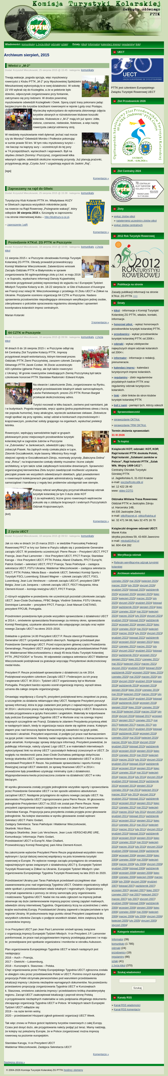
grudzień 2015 (120, 746)
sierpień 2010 (144, 838)
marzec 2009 (126, 864)
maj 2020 (134, 676)
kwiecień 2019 (132, 694)
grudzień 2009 (120, 851)
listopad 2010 (136, 833)
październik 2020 (121, 672)
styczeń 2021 (119, 668)
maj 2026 (134, 581)
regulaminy (128, 44)
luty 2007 (133, 899)
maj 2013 (134, 790)
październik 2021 (128, 655)
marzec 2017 (143, 724)
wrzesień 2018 (148, 702)
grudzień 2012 (120, 798)
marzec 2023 (126, 633)
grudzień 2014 (120, 763)
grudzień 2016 (143, 729)
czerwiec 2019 (150, 690)
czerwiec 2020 (120, 676)
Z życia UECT (18, 531)
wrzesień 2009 (127, 855)
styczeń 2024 (154, 615)
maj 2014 (142, 772)
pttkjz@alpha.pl (147, 515)
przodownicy (119, 952)
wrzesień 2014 (127, 768)
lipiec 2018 (134, 707)
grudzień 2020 (136, 668)
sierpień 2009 (144, 855)
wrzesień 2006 (127, 907)
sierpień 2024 (147, 607)
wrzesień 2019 (148, 685)
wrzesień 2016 (148, 733)
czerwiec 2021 (150, 659)
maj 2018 (117, 711)
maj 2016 (134, 737)
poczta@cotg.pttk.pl (132, 482)
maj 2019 (117, 694)
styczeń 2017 (126, 729)
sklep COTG (126, 490)
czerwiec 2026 (120, 581)
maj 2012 (142, 807)
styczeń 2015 (154, 759)
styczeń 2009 (154, 864)
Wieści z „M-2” (19, 65)
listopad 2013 (136, 781)
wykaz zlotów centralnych (128, 225)
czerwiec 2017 (144, 720)
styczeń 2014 (154, 777)
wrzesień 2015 (127, 750)
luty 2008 (124, 881)
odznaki (55, 44)
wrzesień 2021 (148, 655)
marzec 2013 (119, 794)
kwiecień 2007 (150, 894)
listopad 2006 (136, 903)
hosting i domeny (73, 1070)
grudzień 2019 (143, 681)
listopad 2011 (136, 816)
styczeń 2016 (147, 742)
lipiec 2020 (156, 672)
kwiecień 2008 (145, 877)
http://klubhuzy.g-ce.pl (56, 217)
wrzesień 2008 (127, 872)
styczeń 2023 (154, 633)
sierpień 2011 (144, 820)
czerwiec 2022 (127, 646)
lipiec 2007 (152, 890)
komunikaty (28, 44)
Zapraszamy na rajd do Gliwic (30, 188)
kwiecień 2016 (150, 737)
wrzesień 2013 (127, 785)
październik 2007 (145, 885)
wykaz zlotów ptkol (124, 216)
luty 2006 (140, 916)
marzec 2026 (119, 585)
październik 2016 (128, 733)
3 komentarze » (100, 322)
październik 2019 (128, 685)
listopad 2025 (136, 589)
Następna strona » (14, 1062)
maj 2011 (142, 824)
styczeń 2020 (126, 681)
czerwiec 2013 (120, 790)
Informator (94, 44)
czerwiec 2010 (127, 842)
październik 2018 (128, 702)
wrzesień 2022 (127, 642)
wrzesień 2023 (127, 624)
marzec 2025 (143, 598)
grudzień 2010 (120, 833)
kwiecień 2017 (127, 724)
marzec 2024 (126, 615)
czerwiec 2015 (127, 755)
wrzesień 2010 (127, 838)
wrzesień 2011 (127, 820)
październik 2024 (128, 607)
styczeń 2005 (148, 920)
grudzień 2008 (120, 868)
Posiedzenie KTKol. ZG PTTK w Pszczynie (40, 242)
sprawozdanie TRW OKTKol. (130, 425)
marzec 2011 (126, 829)
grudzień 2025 (120, 589)
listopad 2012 (136, 798)
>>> (135, 296)
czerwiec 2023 (127, 629)
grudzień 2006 (120, 903)
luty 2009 (140, 864)
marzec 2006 (126, 916)
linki (138, 44)
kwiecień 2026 (150, 581)
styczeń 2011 (154, 829)
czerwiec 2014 (127, 772)
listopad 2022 (136, 637)
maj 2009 (142, 859)
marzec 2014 (126, 777)
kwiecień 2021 (132, 663)
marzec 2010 (126, 846)
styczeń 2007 (147, 899)
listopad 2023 (136, 620)
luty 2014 (140, 777)
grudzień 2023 (120, 620)
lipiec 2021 (134, 659)
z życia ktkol (43, 44)
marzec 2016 (119, 742)
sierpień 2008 (144, 872)
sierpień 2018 (119, 707)
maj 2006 (142, 912)
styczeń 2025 (126, 602)
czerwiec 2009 (127, 859)
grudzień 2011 (120, 816)
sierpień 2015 (144, 750)
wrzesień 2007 (120, 890)
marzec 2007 (119, 899)
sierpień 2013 (144, 785)
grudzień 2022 (120, 637)
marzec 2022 (144, 646)
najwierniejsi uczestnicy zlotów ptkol (136, 220)
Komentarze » (101, 178)
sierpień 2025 (144, 594)
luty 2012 (140, 811)
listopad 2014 (136, 763)
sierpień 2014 (144, 768)
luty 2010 (140, 846)
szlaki (64, 44)
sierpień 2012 (144, 803)
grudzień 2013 (120, 781)
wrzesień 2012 (127, 803)
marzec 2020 (149, 676)
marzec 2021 (148, 663)
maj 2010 (142, 842)
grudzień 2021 (143, 650)
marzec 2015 (126, 759)
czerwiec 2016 (120, 737)
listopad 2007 (126, 885)
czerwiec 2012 (127, 807)
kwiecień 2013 (150, 790)
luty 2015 (140, 759)
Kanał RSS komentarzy (127, 1009)
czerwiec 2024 (127, 611)
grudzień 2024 (143, 602)
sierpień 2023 (144, 624)
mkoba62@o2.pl (130, 540)
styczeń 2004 (119, 925)
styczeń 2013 (147, 794)
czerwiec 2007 (120, 894)
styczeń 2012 (154, 811)
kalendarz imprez (110, 44)
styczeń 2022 (126, 650)
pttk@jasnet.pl (129, 515)
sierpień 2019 (119, 690)
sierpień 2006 (144, 907)
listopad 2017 (142, 716)
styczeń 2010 (154, 846)
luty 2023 (140, 633)
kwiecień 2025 (127, 598)
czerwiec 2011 (127, 824)
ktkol (84, 44)
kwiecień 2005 (120, 920)
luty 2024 (140, 615)
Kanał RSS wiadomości (127, 1005)
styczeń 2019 (126, 698)
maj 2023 (142, 629)
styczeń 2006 (154, 916)
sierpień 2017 (126, 720)
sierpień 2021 (119, 659)
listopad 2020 (153, 668)
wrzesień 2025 (127, 594)
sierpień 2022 (144, 642)
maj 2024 (142, 611)
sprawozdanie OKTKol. (127, 419)
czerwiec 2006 (127, 912)
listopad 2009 (136, 851)
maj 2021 (117, 663)
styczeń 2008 (138, 881)
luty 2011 (140, 829)
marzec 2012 (126, 811)
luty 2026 (133, 585)
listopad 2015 (136, 746)
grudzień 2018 (143, 698)
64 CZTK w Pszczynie (24, 332)
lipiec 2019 (134, 690)
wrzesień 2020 (140, 672)
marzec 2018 (148, 711)
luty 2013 (133, 794)
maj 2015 (142, 755)
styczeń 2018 (126, 716)
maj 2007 (134, 894)
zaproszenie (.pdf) (17, 224)
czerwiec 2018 (150, 707)
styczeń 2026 (147, 585)
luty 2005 (134, 920)
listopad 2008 (136, 868)
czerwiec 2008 (127, 877)
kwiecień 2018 (132, 711)
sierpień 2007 (137, 890)
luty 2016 (133, 742)
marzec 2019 (148, 694)
